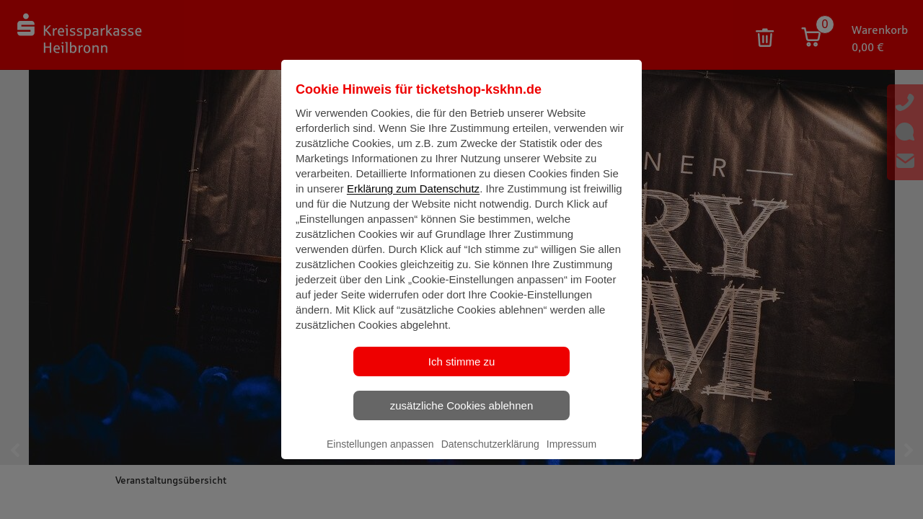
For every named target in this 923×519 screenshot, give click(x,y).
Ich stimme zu (461, 374)
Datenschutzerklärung (490, 456)
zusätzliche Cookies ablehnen (461, 418)
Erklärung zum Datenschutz (413, 201)
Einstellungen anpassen (380, 456)
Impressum (571, 456)
